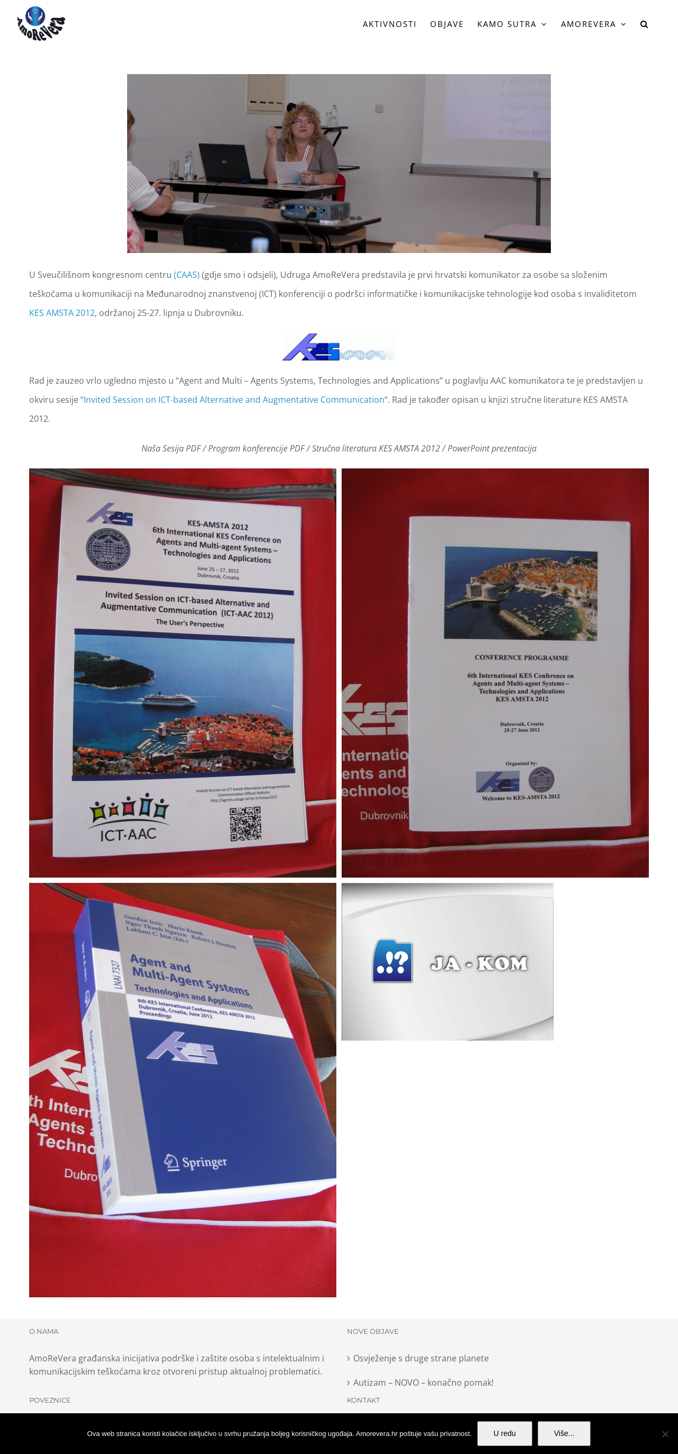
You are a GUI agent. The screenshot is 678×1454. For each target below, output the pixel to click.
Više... (564, 1433)
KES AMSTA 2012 (62, 313)
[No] (664, 1434)
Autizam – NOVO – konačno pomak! (423, 1382)
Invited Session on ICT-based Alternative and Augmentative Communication (234, 399)
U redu (505, 1433)
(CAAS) (187, 275)
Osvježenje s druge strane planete (421, 1358)
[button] (644, 24)
